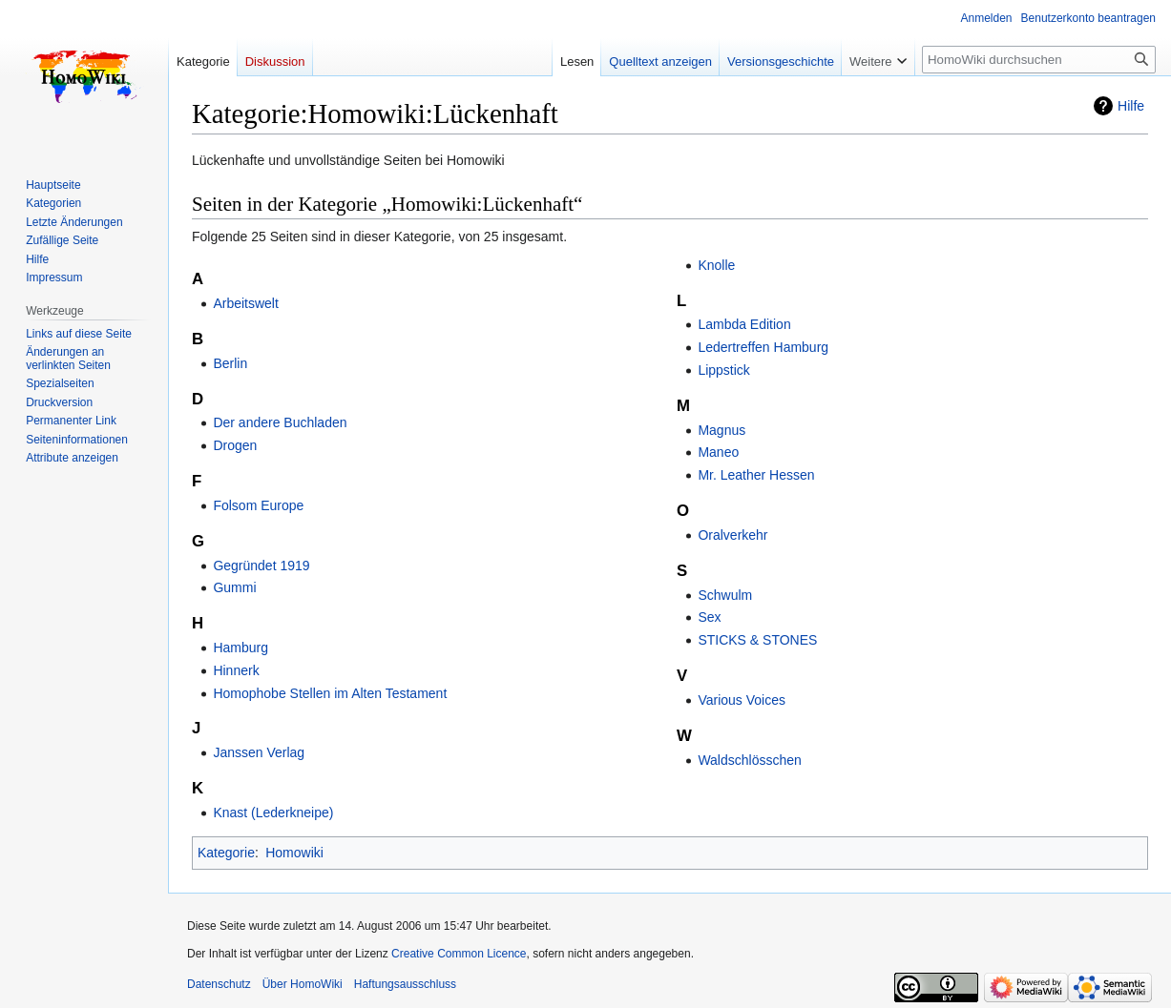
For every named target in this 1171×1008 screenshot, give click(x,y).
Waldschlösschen (749, 760)
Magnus (721, 430)
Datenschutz (219, 984)
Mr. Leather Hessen (756, 475)
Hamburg (240, 647)
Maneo (718, 452)
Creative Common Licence (458, 953)
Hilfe (1131, 105)
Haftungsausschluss (405, 984)
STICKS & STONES (757, 640)
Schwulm (725, 595)
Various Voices (741, 700)
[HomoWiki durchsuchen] (1039, 59)
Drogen (235, 445)
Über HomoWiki (302, 984)
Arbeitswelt (245, 303)
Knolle (716, 265)
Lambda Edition (744, 324)
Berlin (230, 363)
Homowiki (294, 852)
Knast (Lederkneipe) (273, 812)
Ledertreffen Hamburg (763, 347)
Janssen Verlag (258, 752)
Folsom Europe (258, 505)
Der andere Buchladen (279, 422)
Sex (709, 617)
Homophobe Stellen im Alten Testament (330, 693)
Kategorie (226, 852)
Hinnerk (236, 670)
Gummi (234, 587)
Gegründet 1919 (261, 565)
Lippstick (723, 370)
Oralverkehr (732, 535)
